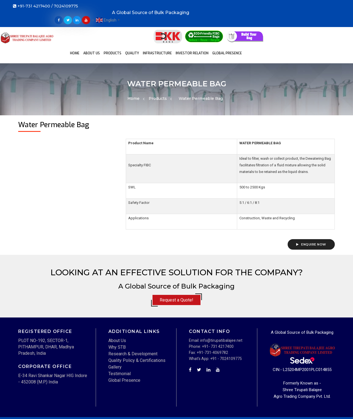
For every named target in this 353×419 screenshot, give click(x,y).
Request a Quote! (176, 281)
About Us (99, 24)
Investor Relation (200, 24)
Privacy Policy (323, 406)
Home (82, 24)
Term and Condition (289, 406)
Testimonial (119, 354)
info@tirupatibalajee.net (221, 321)
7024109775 (66, 6)
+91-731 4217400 (33, 6)
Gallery (115, 348)
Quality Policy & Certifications (136, 341)
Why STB (117, 328)
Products (120, 24)
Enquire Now (311, 226)
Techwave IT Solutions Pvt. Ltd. (66, 412)
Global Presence (147, 35)
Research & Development (132, 335)
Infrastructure (165, 24)
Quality (140, 24)
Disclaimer (258, 406)
